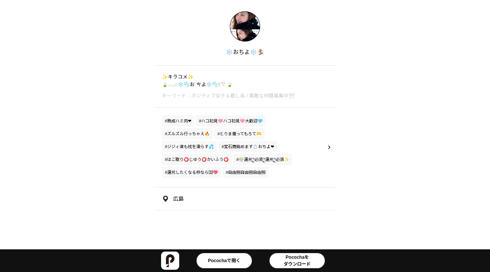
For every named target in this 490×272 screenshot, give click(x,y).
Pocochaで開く (224, 260)
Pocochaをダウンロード (297, 261)
